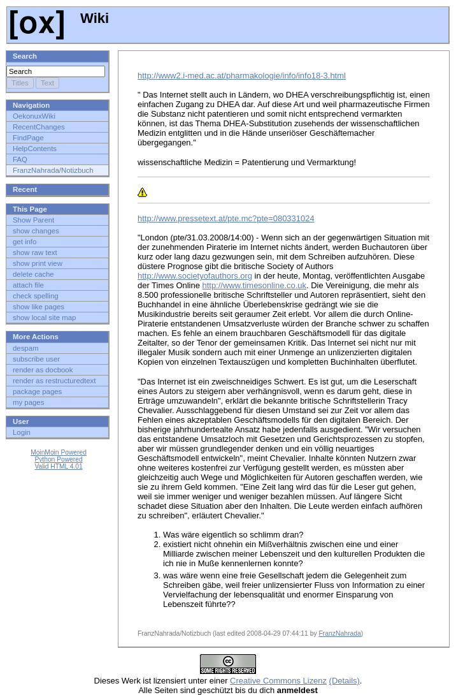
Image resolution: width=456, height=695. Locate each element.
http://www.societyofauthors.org (195, 276)
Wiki (59, 18)
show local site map (44, 317)
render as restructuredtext (54, 380)
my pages (28, 402)
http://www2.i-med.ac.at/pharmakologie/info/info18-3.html (242, 75)
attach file (28, 285)
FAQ (20, 159)
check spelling (36, 296)
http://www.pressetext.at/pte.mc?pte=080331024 (226, 218)
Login (22, 432)
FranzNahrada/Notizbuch (53, 170)
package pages (37, 391)
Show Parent (33, 220)
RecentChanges (39, 127)
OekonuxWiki (34, 116)
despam (26, 348)
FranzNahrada (339, 633)
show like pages (38, 307)
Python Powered (58, 459)
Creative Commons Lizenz (278, 680)
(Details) (344, 680)
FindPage (28, 138)
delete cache (33, 274)
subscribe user (36, 359)
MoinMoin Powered (59, 452)
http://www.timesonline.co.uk (254, 285)
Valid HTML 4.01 (58, 466)
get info (24, 241)
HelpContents (35, 148)
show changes (36, 231)
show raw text (35, 252)
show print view (37, 263)
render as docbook (43, 370)
